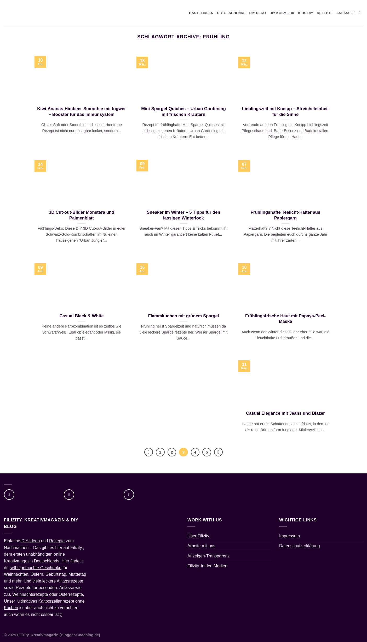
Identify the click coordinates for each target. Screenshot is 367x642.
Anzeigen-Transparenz (208, 556)
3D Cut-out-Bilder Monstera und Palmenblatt (81, 215)
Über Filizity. (198, 536)
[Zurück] (148, 452)
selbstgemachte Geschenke (35, 568)
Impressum (289, 536)
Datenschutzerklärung (299, 546)
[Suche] (361, 13)
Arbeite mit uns (201, 546)
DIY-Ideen (30, 541)
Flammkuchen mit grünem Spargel (183, 315)
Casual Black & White (81, 315)
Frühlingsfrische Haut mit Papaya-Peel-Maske (285, 318)
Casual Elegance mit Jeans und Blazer (285, 413)
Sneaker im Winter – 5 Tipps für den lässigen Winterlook (183, 215)
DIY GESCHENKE (231, 13)
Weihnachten (16, 574)
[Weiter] (218, 452)
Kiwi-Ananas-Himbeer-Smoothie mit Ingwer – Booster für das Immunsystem (81, 111)
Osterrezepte (71, 594)
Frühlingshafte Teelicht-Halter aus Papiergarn (285, 215)
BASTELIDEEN (201, 13)
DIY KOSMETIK (281, 13)
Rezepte (57, 541)
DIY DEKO (257, 13)
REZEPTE (325, 13)
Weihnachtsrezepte (30, 594)
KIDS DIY (305, 13)
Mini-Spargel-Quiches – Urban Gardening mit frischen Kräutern (183, 111)
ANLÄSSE (345, 12)
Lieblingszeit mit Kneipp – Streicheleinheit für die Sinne (285, 111)
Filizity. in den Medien (207, 566)
